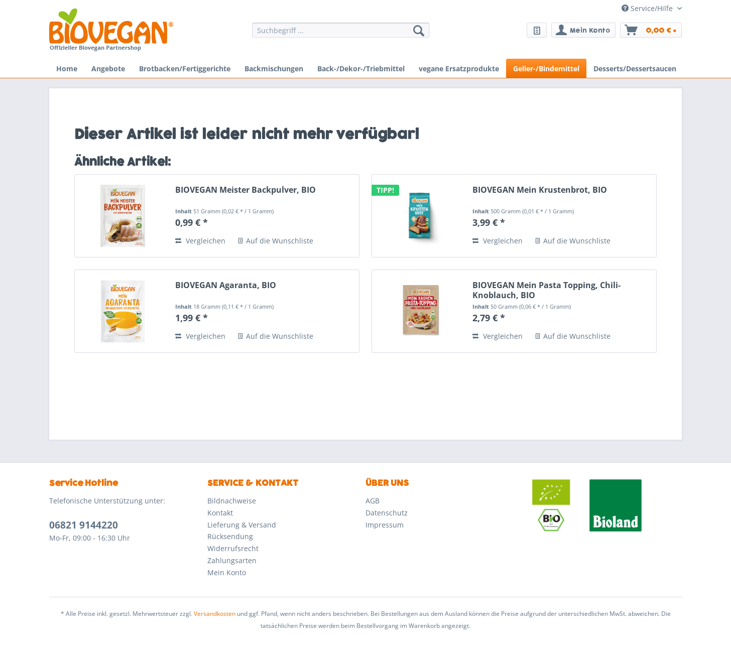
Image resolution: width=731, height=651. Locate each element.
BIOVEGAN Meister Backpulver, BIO (245, 190)
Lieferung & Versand (241, 525)
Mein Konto (226, 572)
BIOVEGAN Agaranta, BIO (225, 285)
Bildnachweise (231, 500)
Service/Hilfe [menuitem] (648, 8)
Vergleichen (200, 240)
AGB (373, 500)
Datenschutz (387, 512)
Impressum (385, 525)
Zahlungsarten (232, 560)
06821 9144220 (83, 525)
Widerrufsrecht (233, 548)
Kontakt (220, 512)
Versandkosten (214, 613)
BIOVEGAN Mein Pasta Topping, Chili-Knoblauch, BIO (546, 290)
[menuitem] (340, 35)
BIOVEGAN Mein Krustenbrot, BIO (539, 190)
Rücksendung (230, 536)
